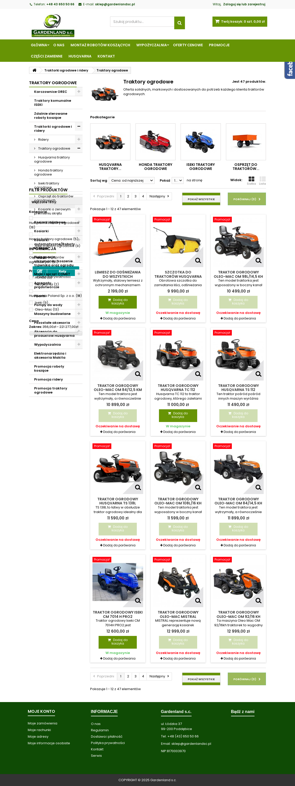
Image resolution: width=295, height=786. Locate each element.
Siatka (251, 181)
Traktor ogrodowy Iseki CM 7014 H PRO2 (118, 614)
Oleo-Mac (47, 525)
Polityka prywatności (53, 590)
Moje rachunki (39, 729)
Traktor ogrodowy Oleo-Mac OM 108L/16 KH (178, 501)
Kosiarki (41, 231)
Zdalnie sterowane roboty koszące (50, 115)
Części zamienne (46, 56)
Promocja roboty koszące (49, 368)
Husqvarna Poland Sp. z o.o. (55, 511)
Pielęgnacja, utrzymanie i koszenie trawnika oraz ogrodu (54, 261)
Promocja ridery (48, 379)
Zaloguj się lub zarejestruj (244, 4)
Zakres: (35, 542)
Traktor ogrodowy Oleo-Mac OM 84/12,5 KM (118, 387)
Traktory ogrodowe (53, 148)
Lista (262, 181)
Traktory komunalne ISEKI (52, 102)
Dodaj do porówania (119, 318)
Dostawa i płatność (107, 736)
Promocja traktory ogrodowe (50, 390)
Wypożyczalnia (151, 45)
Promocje (219, 45)
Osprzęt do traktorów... (246, 166)
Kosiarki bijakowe (49, 222)
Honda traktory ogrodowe (48, 172)
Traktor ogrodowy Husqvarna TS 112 (238, 387)
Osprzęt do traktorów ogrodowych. (53, 198)
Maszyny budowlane (52, 313)
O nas (58, 45)
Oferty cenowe (188, 45)
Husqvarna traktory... (110, 166)
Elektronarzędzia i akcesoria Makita (50, 355)
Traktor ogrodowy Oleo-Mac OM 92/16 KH (238, 614)
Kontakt (106, 56)
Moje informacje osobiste (49, 743)
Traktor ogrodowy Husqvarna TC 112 (178, 387)
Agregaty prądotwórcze (46, 285)
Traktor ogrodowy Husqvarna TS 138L (117, 501)
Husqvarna (80, 56)
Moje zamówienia (42, 723)
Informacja (42, 562)
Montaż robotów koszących (100, 45)
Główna (39, 45)
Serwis (96, 755)
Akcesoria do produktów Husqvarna (54, 333)
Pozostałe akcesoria (52, 322)
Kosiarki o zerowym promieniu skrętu (52, 211)
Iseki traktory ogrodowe (46, 185)
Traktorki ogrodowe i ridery (53, 128)
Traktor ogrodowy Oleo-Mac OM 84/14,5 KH (238, 501)
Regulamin (45, 580)
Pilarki (39, 296)
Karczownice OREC (50, 91)
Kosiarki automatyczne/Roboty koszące (54, 244)
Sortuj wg (98, 180)
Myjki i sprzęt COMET (52, 274)
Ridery (43, 139)
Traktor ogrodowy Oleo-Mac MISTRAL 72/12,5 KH (178, 616)
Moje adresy (38, 736)
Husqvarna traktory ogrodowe (52, 159)
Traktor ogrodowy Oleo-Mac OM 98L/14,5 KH (238, 274)
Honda (43, 493)
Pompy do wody (48, 304)
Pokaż (165, 180)
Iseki (41, 518)
